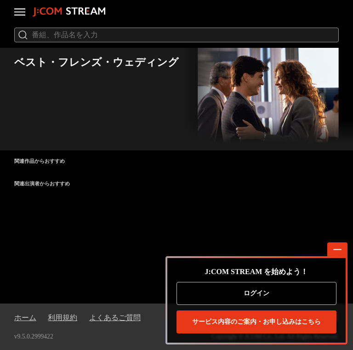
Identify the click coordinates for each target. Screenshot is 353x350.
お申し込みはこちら (256, 322)
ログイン (256, 293)
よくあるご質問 (115, 317)
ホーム (25, 317)
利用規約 (62, 317)
